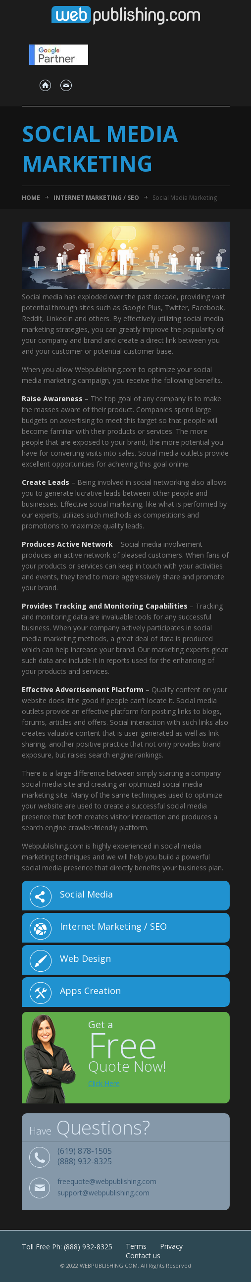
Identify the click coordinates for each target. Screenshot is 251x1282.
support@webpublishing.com (103, 1193)
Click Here (104, 1083)
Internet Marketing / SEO (96, 197)
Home (31, 197)
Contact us (143, 1255)
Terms (136, 1246)
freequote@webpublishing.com (106, 1182)
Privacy (171, 1246)
